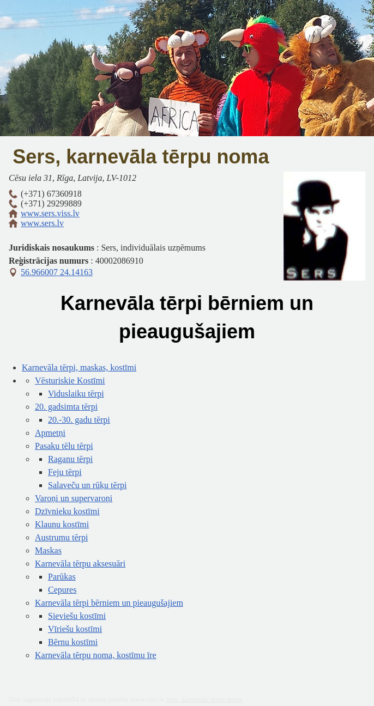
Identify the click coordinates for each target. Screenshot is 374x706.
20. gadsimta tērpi (66, 406)
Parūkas (62, 576)
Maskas (48, 550)
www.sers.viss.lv (50, 213)
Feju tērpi (65, 472)
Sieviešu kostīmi (77, 615)
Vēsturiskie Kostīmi (70, 380)
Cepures (62, 589)
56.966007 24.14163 (57, 272)
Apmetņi (50, 432)
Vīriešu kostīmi (75, 629)
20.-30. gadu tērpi (79, 419)
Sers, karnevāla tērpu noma (141, 156)
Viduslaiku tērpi (76, 393)
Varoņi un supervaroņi (73, 498)
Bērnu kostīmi (73, 642)
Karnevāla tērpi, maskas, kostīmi (79, 367)
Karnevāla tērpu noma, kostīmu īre (95, 655)
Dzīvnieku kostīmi (67, 511)
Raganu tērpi (70, 459)
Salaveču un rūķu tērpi (87, 485)
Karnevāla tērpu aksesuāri (80, 563)
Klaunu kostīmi (62, 524)
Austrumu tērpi (61, 537)
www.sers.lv (42, 223)
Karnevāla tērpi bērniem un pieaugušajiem (109, 602)
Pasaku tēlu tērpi (64, 446)
